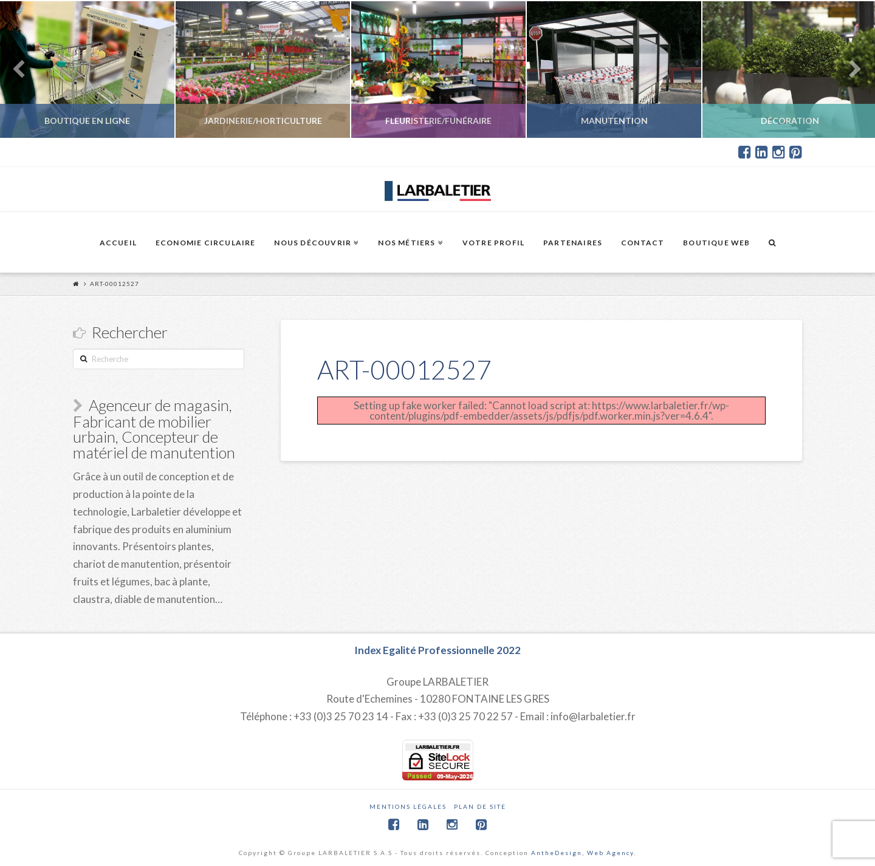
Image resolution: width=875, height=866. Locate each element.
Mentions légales (408, 801)
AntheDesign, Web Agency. (583, 847)
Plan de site (480, 801)
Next (849, 69)
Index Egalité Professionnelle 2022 (437, 645)
